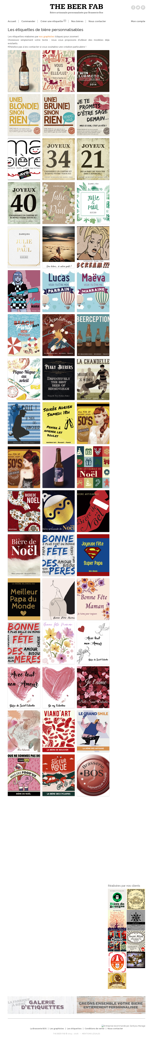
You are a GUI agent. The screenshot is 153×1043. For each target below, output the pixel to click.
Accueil (12, 21)
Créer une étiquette (53, 21)
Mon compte (138, 21)
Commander (28, 21)
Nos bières (77, 21)
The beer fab (76, 6)
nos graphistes (47, 36)
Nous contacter (97, 21)
